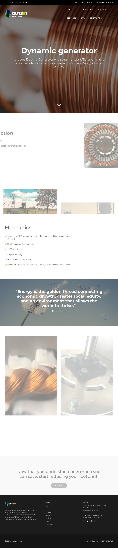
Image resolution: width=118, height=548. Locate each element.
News (102, 9)
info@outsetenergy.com (104, 2)
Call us (84, 2)
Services (90, 9)
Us (46, 509)
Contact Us (46, 17)
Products (76, 9)
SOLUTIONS (61, 9)
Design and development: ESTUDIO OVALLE (99, 541)
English (23, 2)
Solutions (49, 512)
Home (43, 9)
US (51, 9)
